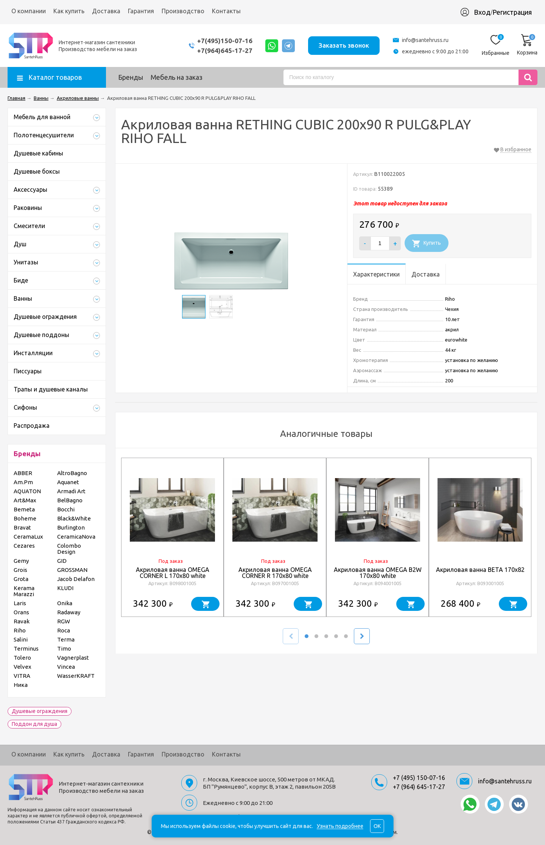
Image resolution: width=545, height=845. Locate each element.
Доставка (106, 11)
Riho (20, 630)
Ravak (22, 621)
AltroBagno (72, 473)
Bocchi (66, 509)
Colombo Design (69, 548)
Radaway (68, 612)
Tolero (22, 657)
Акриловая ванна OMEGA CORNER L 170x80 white (172, 572)
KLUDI (65, 588)
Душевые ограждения (39, 711)
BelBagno (70, 500)
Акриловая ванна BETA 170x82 (480, 569)
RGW (63, 621)
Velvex (22, 666)
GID (62, 561)
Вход (482, 12)
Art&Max (25, 500)
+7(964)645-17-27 (224, 50)
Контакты (226, 11)
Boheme (25, 518)
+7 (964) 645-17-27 (419, 786)
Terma (66, 639)
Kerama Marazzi (24, 591)
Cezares (24, 545)
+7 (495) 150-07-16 (419, 777)
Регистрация (512, 12)
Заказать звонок (344, 45)
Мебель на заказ (176, 77)
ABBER (23, 473)
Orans (21, 612)
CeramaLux (28, 536)
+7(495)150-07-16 (224, 40)
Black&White (74, 518)
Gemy (21, 561)
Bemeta (24, 509)
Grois (20, 570)
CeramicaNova (76, 536)
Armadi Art (71, 491)
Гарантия (141, 11)
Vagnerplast (73, 657)
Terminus (26, 648)
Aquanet (68, 482)
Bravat (22, 527)
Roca (63, 630)
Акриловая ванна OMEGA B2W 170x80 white (378, 572)
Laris (20, 603)
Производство (183, 11)
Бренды (130, 77)
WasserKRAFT (76, 676)
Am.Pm (23, 482)
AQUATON (27, 491)
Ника (21, 685)
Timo (64, 648)
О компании (28, 11)
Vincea (66, 666)
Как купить (68, 11)
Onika (64, 603)
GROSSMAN (72, 570)
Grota (21, 579)
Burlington (71, 527)
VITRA (22, 676)
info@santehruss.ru (425, 40)
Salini (21, 639)
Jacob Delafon (76, 579)
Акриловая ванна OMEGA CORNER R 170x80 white (275, 572)
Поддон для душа (34, 724)
